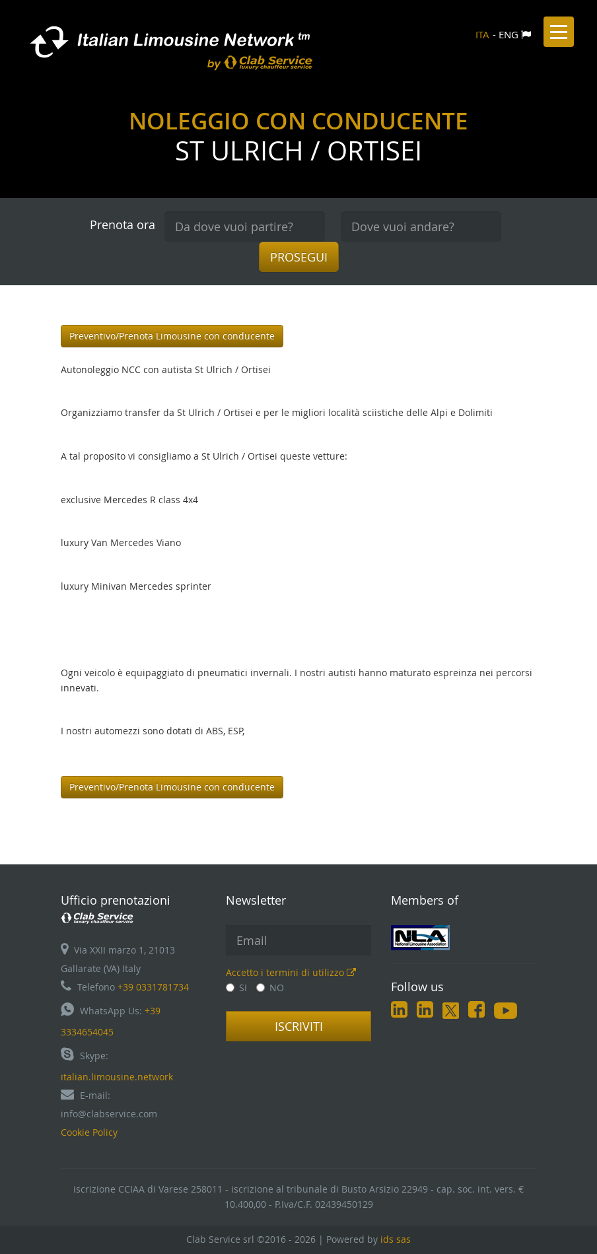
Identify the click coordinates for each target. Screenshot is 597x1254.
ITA (482, 34)
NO (270, 987)
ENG (508, 34)
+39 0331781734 (153, 987)
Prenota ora (122, 224)
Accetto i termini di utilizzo (291, 972)
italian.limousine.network (117, 1076)
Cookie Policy (89, 1132)
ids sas (395, 1239)
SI (236, 987)
